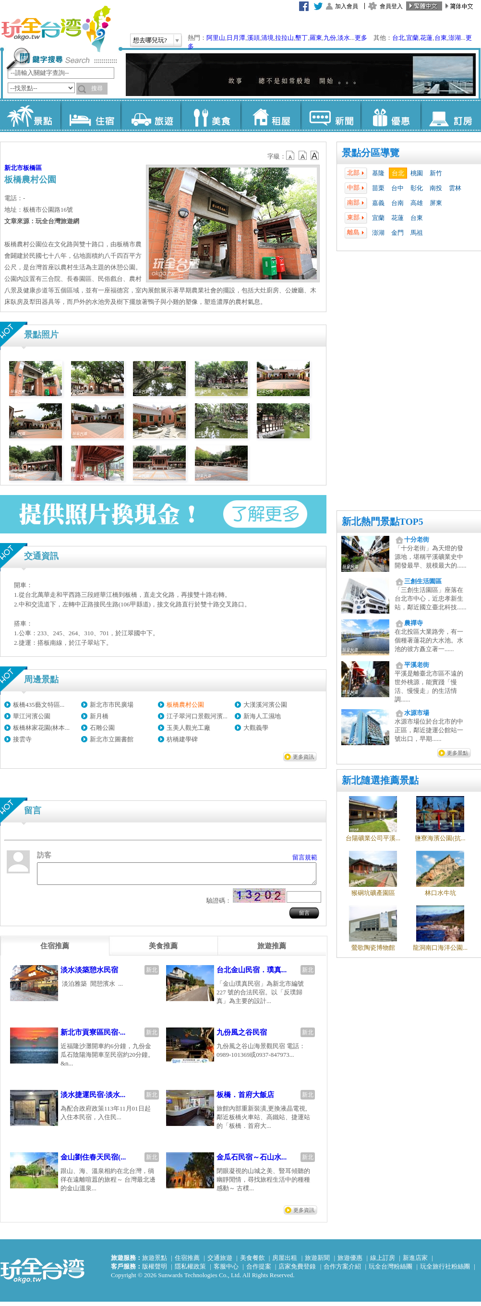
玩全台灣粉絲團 (390, 1270)
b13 (303, 155)
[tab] (54, 950)
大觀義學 (255, 727)
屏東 (436, 202)
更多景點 (457, 753)
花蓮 (426, 37)
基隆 (378, 173)
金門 (397, 232)
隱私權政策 (190, 1270)
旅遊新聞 (317, 1262)
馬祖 (416, 232)
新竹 (436, 173)
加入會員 (346, 6)
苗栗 (378, 188)
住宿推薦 (187, 1262)
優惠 (391, 115)
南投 (436, 188)
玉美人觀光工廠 (188, 727)
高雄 (416, 202)
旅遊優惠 (349, 1262)
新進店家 (415, 1262)
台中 (397, 188)
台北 (398, 37)
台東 (440, 37)
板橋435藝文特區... (38, 704)
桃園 (416, 173)
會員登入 (391, 6)
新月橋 (99, 716)
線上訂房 (382, 1262)
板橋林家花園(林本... (41, 727)
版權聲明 (154, 1270)
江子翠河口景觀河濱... (197, 716)
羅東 (316, 37)
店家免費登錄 (297, 1270)
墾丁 (301, 37)
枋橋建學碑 (182, 739)
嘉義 (378, 202)
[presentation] (54, 950)
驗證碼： (218, 904)
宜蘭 (412, 37)
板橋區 (32, 167)
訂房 (451, 115)
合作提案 (258, 1270)
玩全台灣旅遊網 (55, 29)
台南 (397, 202)
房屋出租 (284, 1262)
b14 (315, 155)
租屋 (270, 115)
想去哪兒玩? (150, 40)
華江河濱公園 (31, 716)
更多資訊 (303, 757)
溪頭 (253, 37)
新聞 (331, 115)
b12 (291, 155)
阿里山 (215, 37)
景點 (30, 115)
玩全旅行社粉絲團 (445, 1270)
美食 (210, 115)
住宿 (90, 115)
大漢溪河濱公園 (265, 704)
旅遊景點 (154, 1262)
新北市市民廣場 (111, 704)
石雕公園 (102, 727)
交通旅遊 (219, 1262)
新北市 (13, 167)
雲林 (455, 188)
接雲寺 (22, 739)
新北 (151, 974)
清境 (267, 37)
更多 (361, 37)
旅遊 (150, 115)
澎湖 (454, 37)
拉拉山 (284, 37)
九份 (330, 37)
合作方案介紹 (342, 1270)
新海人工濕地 (262, 716)
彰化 (416, 188)
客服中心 (226, 1270)
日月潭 (236, 37)
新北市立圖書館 (111, 739)
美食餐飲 (252, 1262)
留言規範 (304, 857)
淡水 (343, 37)
